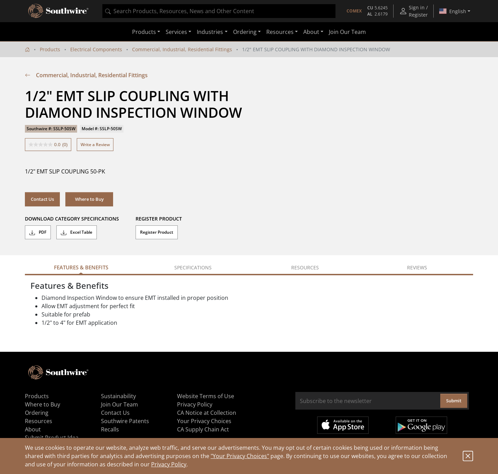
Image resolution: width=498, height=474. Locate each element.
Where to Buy (89, 199)
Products (50, 49)
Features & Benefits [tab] (81, 267)
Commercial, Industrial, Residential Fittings (182, 49)
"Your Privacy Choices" (240, 456)
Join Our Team (347, 32)
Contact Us (42, 199)
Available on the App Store (343, 425)
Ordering (36, 413)
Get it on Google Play (421, 425)
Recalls (110, 429)
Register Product (156, 232)
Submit (453, 400)
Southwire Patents (125, 421)
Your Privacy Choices (204, 421)
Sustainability (118, 396)
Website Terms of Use (205, 396)
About (33, 429)
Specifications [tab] (193, 267)
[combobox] (218, 11)
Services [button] (176, 32)
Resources (38, 421)
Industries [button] (210, 32)
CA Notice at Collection (206, 413)
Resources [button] (280, 32)
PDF (37, 232)
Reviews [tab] (417, 267)
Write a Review (95, 144)
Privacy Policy (168, 464)
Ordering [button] (245, 32)
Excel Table (76, 232)
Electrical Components (96, 49)
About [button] (311, 32)
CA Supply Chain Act (203, 429)
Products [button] (144, 32)
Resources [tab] (305, 267)
